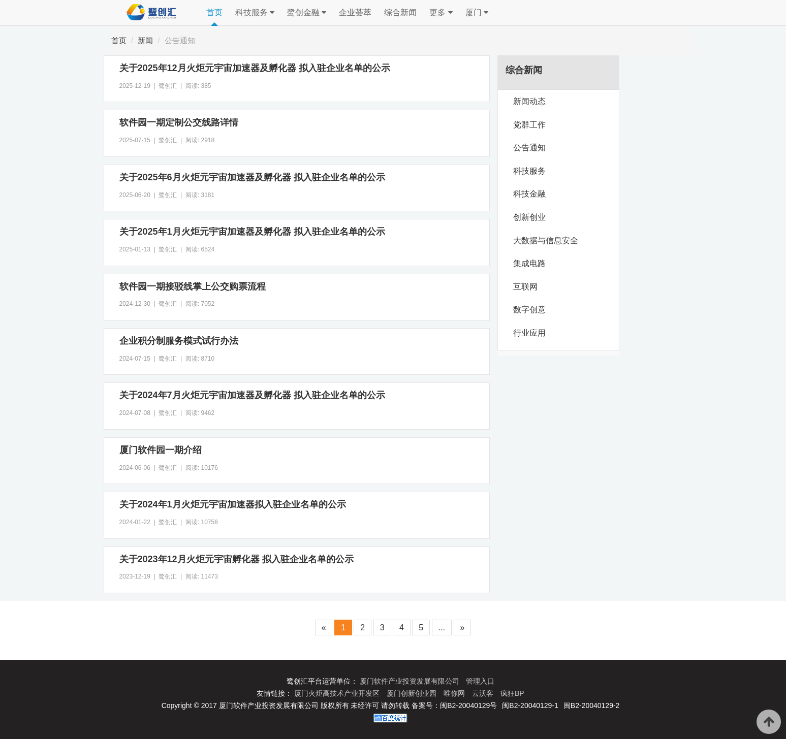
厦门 (476, 12)
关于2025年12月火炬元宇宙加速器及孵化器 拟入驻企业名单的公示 (254, 68)
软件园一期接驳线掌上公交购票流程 (192, 286)
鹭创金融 (306, 12)
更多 (440, 12)
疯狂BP (512, 693)
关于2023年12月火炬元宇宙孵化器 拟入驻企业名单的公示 (236, 559)
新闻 (145, 40)
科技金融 (529, 193)
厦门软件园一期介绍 (160, 450)
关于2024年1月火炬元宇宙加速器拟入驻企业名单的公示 (232, 504)
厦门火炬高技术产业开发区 (338, 693)
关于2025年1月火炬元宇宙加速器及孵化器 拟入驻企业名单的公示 (252, 232)
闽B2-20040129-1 (530, 705)
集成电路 (529, 263)
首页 (214, 12)
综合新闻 (400, 12)
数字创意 (529, 309)
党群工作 (529, 124)
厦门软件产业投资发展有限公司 (410, 681)
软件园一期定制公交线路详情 (178, 122)
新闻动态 (529, 101)
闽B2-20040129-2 (591, 705)
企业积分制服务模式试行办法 (178, 341)
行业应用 (529, 333)
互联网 (525, 286)
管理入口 (480, 681)
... (441, 627)
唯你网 (455, 693)
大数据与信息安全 (545, 240)
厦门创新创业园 (412, 693)
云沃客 (483, 693)
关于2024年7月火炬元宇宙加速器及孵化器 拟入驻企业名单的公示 (252, 395)
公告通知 (180, 40)
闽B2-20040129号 (468, 705)
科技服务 (254, 12)
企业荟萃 (355, 12)
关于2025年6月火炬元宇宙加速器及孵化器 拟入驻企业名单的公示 (252, 177)
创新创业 (529, 217)
